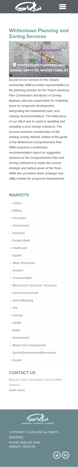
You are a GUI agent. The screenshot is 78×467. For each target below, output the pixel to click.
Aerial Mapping (22, 300)
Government (20, 225)
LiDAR (16, 323)
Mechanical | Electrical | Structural (34, 285)
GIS (14, 308)
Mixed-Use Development (29, 345)
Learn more (17, 390)
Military (17, 210)
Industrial (18, 233)
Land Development (25, 293)
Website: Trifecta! (22, 447)
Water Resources (23, 263)
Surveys (17, 315)
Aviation (17, 270)
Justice (17, 203)
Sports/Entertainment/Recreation (34, 353)
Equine (17, 255)
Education (19, 218)
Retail (16, 330)
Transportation (22, 278)
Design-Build (21, 240)
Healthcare (19, 248)
